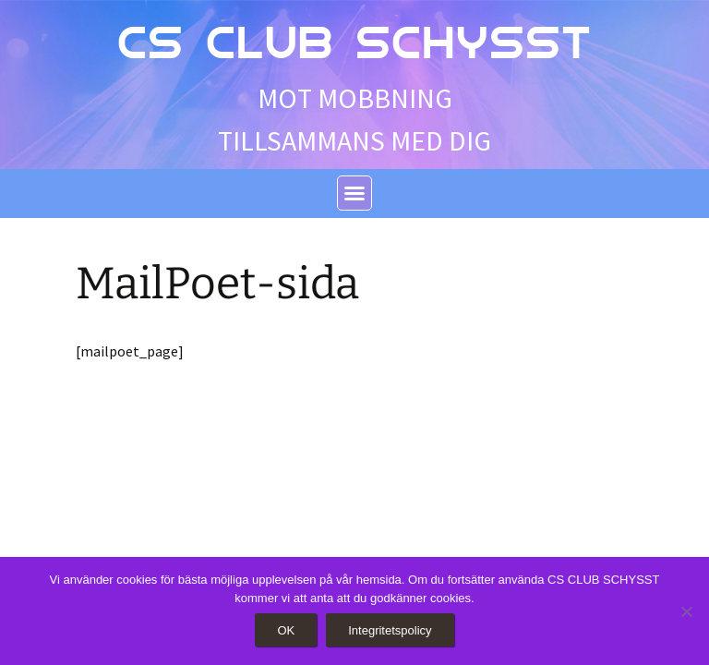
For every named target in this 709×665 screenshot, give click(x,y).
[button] (354, 193)
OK (285, 630)
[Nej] (686, 611)
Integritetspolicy (389, 630)
